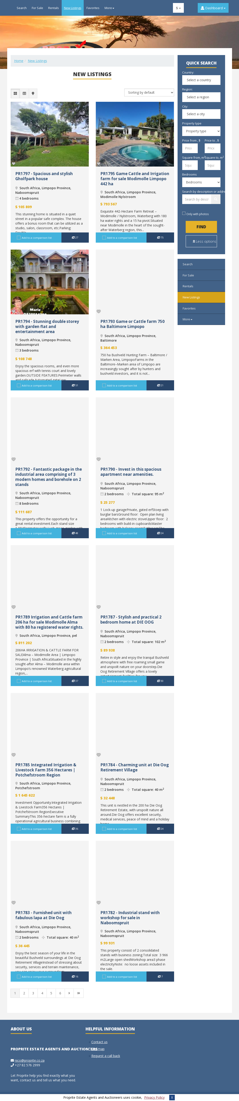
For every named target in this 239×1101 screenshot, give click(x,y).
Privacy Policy (154, 1097)
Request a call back (105, 1056)
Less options (204, 241)
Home (18, 61)
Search (22, 8)
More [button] (109, 8)
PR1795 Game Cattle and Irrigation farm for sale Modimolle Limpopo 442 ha (134, 178)
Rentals (53, 8)
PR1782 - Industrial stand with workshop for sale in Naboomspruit (130, 917)
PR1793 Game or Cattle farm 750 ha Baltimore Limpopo (132, 324)
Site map (98, 1049)
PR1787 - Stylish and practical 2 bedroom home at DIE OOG (131, 619)
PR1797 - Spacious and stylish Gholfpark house (44, 176)
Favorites (92, 8)
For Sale (37, 8)
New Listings (72, 8)
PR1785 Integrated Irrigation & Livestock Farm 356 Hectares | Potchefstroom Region (45, 770)
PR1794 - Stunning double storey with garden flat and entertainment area (47, 326)
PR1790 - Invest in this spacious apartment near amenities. (130, 472)
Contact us (99, 1042)
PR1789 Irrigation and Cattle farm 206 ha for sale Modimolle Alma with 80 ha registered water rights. (49, 622)
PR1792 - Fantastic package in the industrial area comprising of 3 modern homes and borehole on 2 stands (48, 477)
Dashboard (213, 8)
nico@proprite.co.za (30, 1060)
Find (201, 226)
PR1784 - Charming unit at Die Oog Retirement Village (134, 767)
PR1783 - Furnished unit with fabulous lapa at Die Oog (43, 915)
